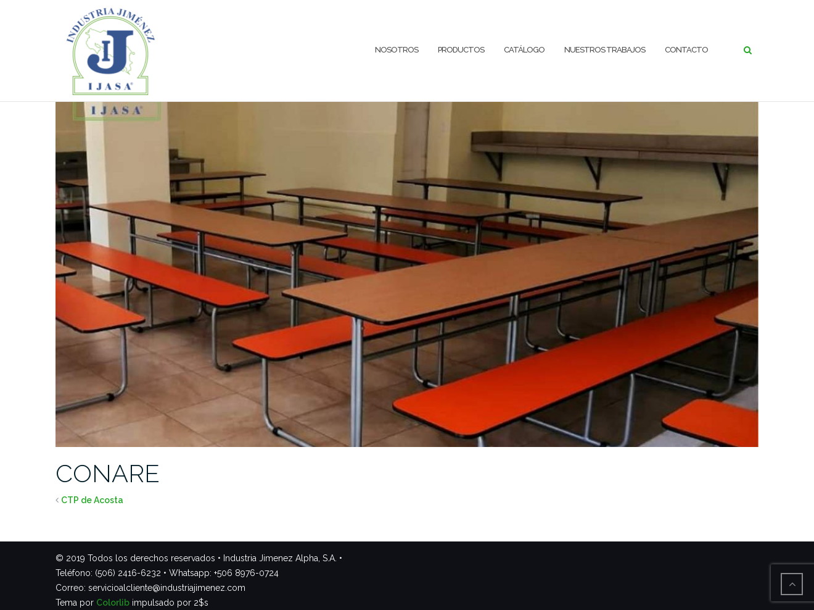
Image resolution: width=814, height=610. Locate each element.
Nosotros (396, 49)
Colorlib (113, 603)
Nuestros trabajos (604, 49)
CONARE (108, 473)
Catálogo (524, 49)
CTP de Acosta (92, 500)
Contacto (686, 49)
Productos (461, 49)
